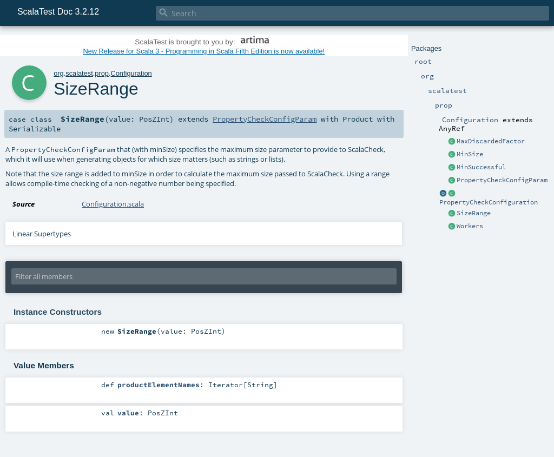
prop (102, 73)
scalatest (79, 73)
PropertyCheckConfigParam (502, 180)
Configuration (131, 73)
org (59, 73)
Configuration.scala (113, 204)
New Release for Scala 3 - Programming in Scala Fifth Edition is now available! (204, 51)
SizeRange (474, 213)
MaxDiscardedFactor (491, 141)
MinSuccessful (481, 167)
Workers (470, 226)
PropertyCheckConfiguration (488, 202)
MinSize (470, 154)
